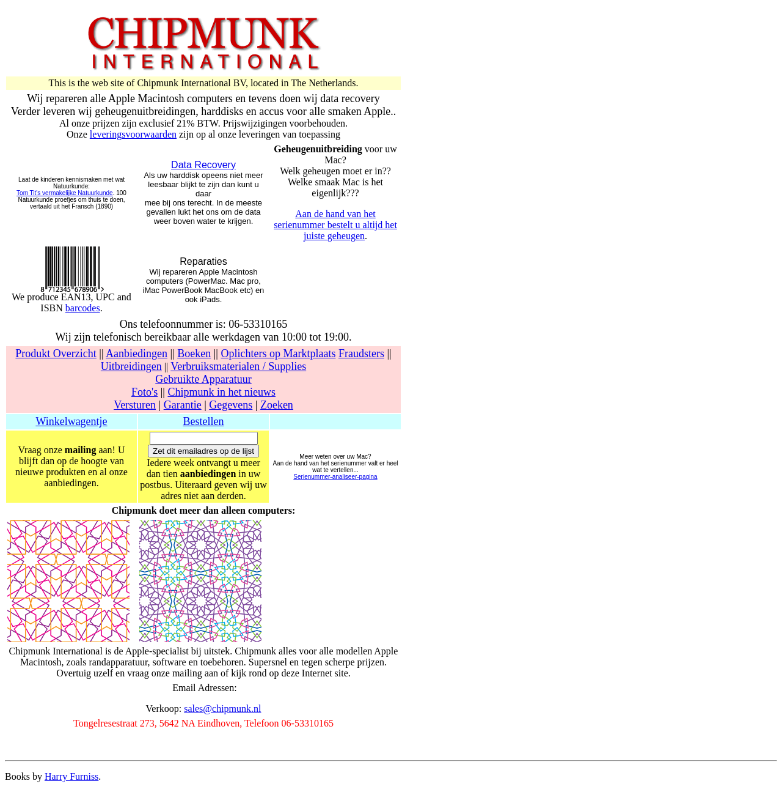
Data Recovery (203, 165)
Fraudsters (361, 353)
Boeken (194, 353)
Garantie (183, 405)
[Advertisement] (227, 745)
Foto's (144, 392)
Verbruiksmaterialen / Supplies (238, 366)
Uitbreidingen (131, 366)
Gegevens (230, 405)
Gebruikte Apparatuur (203, 379)
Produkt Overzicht (55, 353)
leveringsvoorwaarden (133, 134)
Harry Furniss (71, 776)
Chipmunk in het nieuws (221, 392)
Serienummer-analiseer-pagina (335, 476)
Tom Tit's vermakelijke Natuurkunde (64, 193)
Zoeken (276, 405)
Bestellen (203, 421)
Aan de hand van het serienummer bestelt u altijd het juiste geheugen (335, 225)
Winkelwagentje (71, 421)
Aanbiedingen (136, 353)
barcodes (82, 308)
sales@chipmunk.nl (222, 708)
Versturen (135, 405)
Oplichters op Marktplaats (278, 353)
